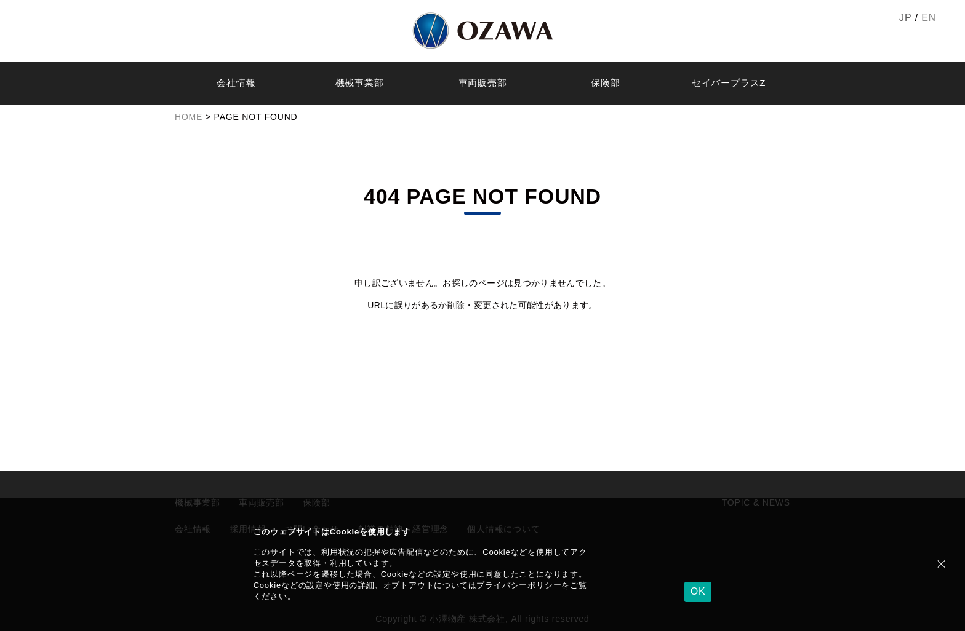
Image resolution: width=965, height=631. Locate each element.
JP (905, 17)
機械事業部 (359, 82)
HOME (188, 117)
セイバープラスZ (729, 82)
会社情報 (236, 82)
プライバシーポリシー (518, 585)
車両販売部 (482, 82)
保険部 (605, 82)
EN (928, 17)
